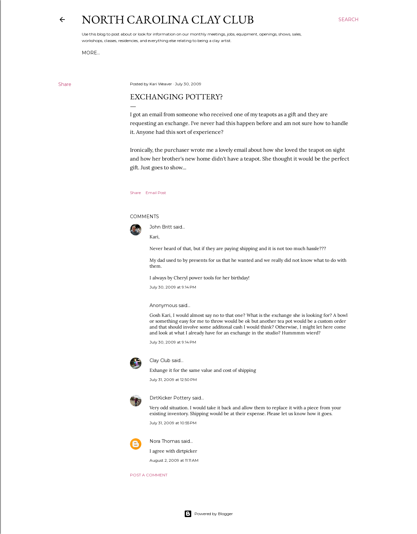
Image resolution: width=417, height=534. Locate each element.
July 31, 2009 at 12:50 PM (173, 379)
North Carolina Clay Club (168, 19)
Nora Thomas (165, 441)
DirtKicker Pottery (170, 398)
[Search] (348, 19)
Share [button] (64, 84)
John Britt (161, 227)
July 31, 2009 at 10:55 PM (173, 422)
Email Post (156, 192)
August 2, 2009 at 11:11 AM (174, 460)
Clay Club (160, 360)
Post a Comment (148, 474)
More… (91, 53)
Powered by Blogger (208, 514)
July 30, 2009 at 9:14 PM (173, 287)
